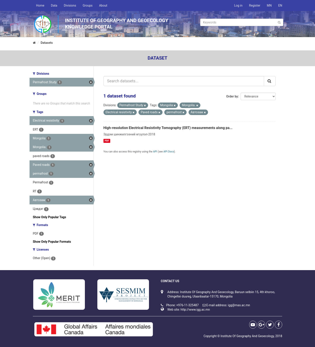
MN (269, 5)
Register (254, 5)
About (103, 5)
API (155, 151)
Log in (238, 5)
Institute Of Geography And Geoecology (247, 336)
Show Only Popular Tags (49, 217)
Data (54, 5)
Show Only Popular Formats (52, 241)
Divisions (70, 5)
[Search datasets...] (183, 81)
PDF (107, 140)
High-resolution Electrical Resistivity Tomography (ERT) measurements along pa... (168, 128)
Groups (88, 5)
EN (280, 5)
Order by (232, 96)
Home (40, 5)
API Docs (168, 151)
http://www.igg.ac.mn (195, 309)
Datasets (47, 42)
